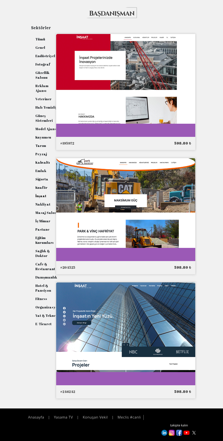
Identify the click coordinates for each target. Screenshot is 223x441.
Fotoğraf (42, 64)
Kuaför (41, 187)
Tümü (40, 39)
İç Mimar (42, 221)
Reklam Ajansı (42, 88)
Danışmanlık (46, 277)
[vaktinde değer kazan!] (112, 12)
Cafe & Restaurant (45, 266)
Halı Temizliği (46, 107)
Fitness (41, 298)
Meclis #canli (128, 417)
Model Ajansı (46, 129)
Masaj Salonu (47, 212)
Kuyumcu (43, 137)
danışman (158, 417)
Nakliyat (42, 204)
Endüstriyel (45, 56)
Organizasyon (47, 307)
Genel (40, 47)
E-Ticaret (43, 324)
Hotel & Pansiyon (43, 288)
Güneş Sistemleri (44, 118)
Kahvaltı (42, 162)
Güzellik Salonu (42, 75)
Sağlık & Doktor (42, 253)
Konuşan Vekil (94, 417)
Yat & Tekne (45, 315)
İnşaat (40, 196)
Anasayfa (35, 417)
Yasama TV (63, 417)
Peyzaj (41, 154)
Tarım (40, 145)
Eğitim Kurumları (44, 240)
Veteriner (43, 99)
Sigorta (41, 179)
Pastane (42, 229)
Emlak (40, 170)
